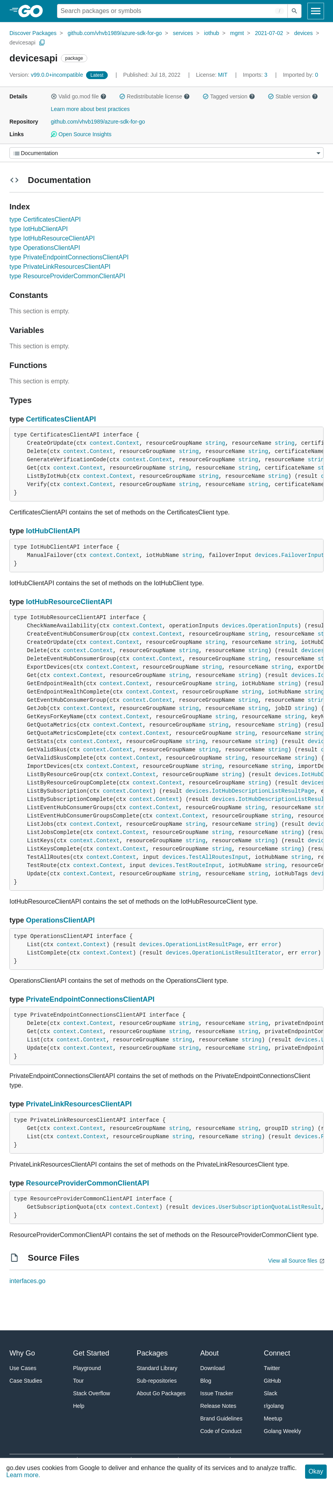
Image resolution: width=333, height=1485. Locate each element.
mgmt (237, 33)
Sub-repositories (157, 1381)
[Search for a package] (172, 11)
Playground (87, 1368)
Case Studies (25, 1381)
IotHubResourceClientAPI (69, 602)
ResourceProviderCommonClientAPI (87, 1183)
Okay (316, 1471)
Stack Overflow (91, 1393)
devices (303, 33)
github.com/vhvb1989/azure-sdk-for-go (115, 33)
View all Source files (292, 1261)
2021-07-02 (269, 33)
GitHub (272, 1381)
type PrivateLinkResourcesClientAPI (59, 266)
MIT (222, 75)
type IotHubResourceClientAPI (52, 238)
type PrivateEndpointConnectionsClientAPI (69, 257)
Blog (205, 1381)
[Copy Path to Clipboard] (42, 42)
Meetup (273, 1418)
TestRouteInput (199, 865)
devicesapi (22, 42)
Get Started (91, 1353)
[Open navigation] (316, 11)
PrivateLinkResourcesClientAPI (79, 1104)
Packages (152, 1353)
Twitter (272, 1368)
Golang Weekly (282, 1431)
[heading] (33, 11)
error (269, 944)
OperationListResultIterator (236, 953)
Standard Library (157, 1368)
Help (79, 1406)
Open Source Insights (81, 134)
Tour (78, 1381)
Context (127, 443)
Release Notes (218, 1406)
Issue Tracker (216, 1393)
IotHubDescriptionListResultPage (263, 791)
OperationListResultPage (204, 944)
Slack (270, 1393)
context (101, 443)
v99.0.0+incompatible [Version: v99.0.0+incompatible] (47, 75)
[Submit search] (294, 11)
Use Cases (22, 1368)
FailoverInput (302, 555)
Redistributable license (154, 96)
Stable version (293, 96)
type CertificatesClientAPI (45, 219)
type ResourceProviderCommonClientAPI (67, 276)
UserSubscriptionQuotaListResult (270, 1207)
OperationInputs (273, 626)
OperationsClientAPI (60, 920)
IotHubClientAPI (53, 531)
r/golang (274, 1406)
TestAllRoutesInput (218, 857)
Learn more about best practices (90, 109)
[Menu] (166, 153)
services (183, 33)
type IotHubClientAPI (38, 229)
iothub (211, 33)
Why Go (22, 1353)
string (215, 443)
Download (212, 1368)
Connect (277, 1353)
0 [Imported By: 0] (300, 75)
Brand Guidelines (221, 1418)
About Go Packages (161, 1393)
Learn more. (23, 1475)
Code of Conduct (220, 1431)
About (209, 1353)
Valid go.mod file (79, 96)
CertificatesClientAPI (61, 419)
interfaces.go (27, 1281)
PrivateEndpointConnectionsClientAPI (90, 999)
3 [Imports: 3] (256, 75)
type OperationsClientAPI (44, 247)
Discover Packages (33, 33)
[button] (54, 96)
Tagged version (228, 96)
